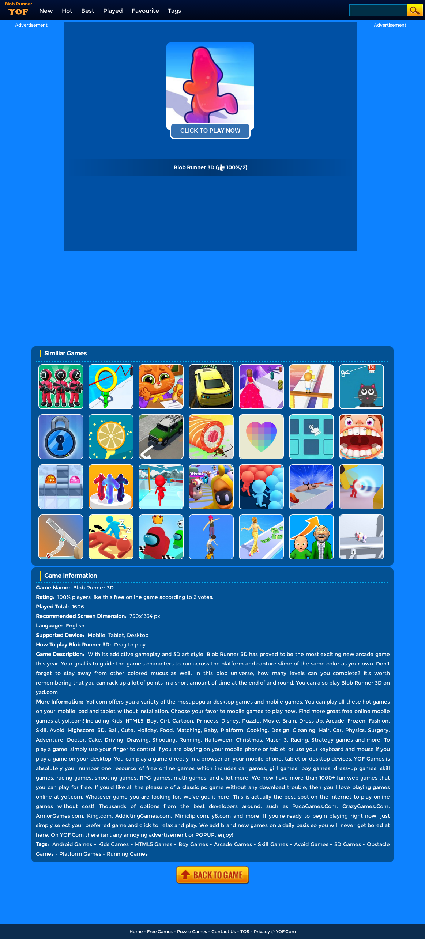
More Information (59, 701)
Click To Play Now (210, 131)
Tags (174, 10)
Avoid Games (311, 844)
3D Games (347, 844)
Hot (67, 10)
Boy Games (193, 844)
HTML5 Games (154, 844)
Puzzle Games (192, 931)
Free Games (160, 931)
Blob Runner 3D (361, 682)
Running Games (127, 854)
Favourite (145, 10)
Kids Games (113, 844)
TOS (244, 931)
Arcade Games (233, 844)
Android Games (72, 844)
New (46, 10)
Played (113, 10)
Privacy (262, 931)
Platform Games (80, 854)
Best (87, 10)
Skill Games (273, 844)
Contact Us (223, 931)
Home (136, 931)
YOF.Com (286, 931)
